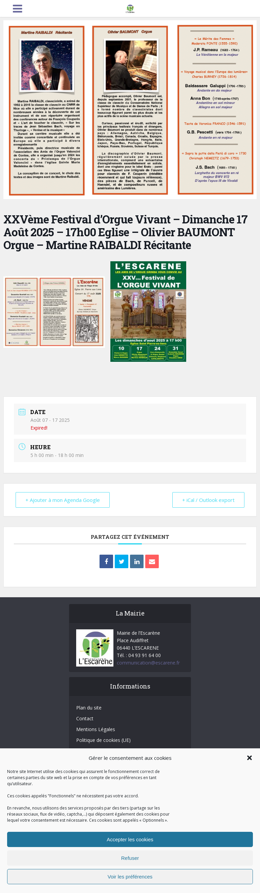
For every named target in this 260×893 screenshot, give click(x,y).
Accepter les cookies (130, 839)
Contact (84, 718)
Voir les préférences (130, 876)
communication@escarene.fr (148, 662)
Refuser (130, 858)
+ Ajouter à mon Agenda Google (62, 500)
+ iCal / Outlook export (208, 500)
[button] (249, 757)
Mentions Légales (95, 729)
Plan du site (89, 707)
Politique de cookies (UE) (103, 740)
